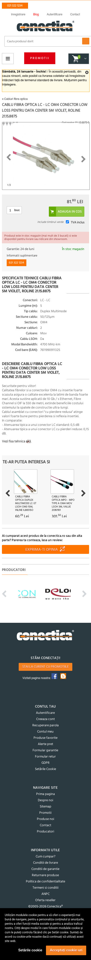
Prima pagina (45, 794)
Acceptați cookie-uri (66, 950)
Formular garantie (45, 750)
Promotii (39, 58)
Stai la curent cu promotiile (45, 667)
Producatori (45, 831)
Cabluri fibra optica (15, 99)
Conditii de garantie (45, 869)
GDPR (45, 763)
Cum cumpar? (45, 856)
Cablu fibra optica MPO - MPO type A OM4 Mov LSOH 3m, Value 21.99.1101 (63, 503)
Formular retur (45, 756)
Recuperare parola (45, 725)
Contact (45, 825)
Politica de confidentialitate (45, 881)
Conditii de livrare (45, 863)
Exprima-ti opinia (41, 550)
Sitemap (45, 806)
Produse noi (45, 819)
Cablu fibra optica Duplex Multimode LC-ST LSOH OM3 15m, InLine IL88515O (25, 503)
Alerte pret (45, 744)
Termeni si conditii (45, 888)
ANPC (45, 894)
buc (17, 210)
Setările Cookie (45, 769)
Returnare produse (45, 875)
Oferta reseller (45, 900)
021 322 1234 (15, 5)
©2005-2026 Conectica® (45, 906)
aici (28, 441)
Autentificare (45, 713)
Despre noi (45, 800)
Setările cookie (30, 950)
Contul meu (45, 731)
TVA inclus (77, 222)
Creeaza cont (45, 719)
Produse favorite (45, 738)
